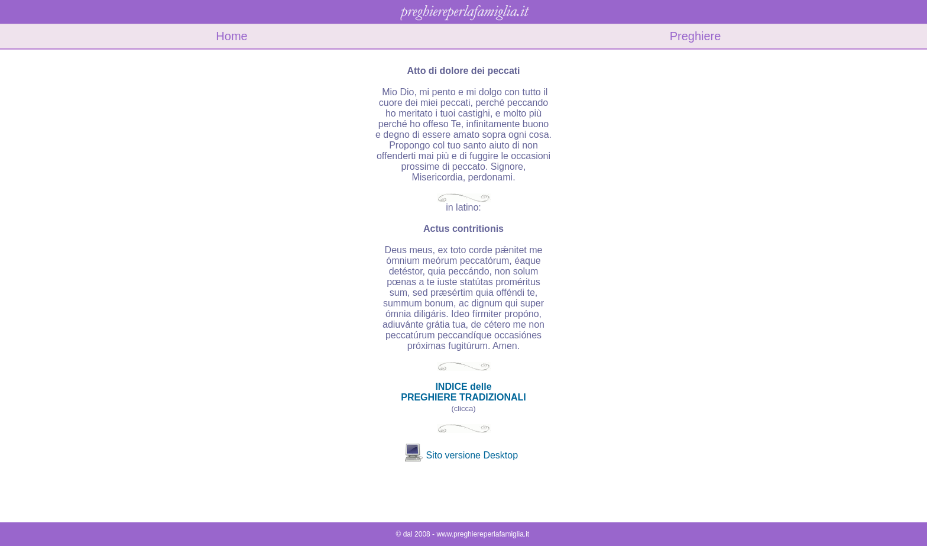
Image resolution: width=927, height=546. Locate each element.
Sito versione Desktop (472, 455)
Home (231, 36)
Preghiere (695, 36)
